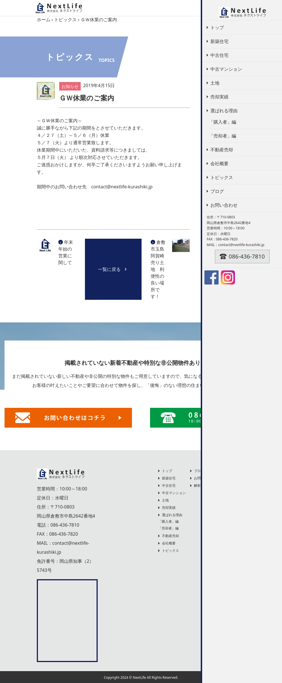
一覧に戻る (113, 269)
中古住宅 (169, 485)
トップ (167, 470)
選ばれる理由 (172, 514)
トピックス (65, 19)
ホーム (43, 19)
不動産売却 (217, 144)
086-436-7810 (64, 525)
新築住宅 (169, 478)
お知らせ (215, 133)
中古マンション (174, 492)
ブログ (199, 470)
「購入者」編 (168, 521)
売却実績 (169, 507)
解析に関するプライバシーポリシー (221, 485)
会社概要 (169, 543)
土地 (165, 500)
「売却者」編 (168, 528)
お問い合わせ (204, 478)
